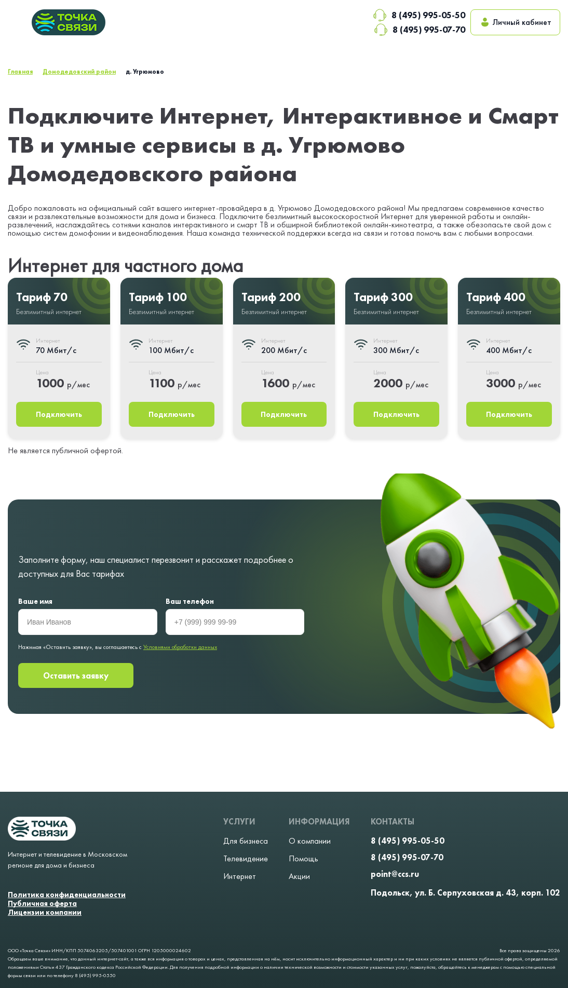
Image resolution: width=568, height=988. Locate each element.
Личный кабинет (515, 22)
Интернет (239, 876)
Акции (299, 876)
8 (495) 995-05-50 (419, 15)
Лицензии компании (45, 912)
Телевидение (245, 859)
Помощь (303, 859)
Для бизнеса (245, 841)
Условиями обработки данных (180, 647)
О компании (310, 841)
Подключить (59, 414)
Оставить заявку (76, 675)
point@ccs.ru (395, 874)
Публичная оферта (42, 903)
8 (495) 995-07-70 (419, 29)
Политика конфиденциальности (67, 894)
